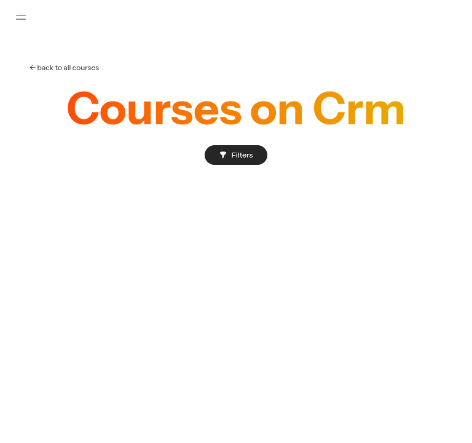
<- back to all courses (64, 67)
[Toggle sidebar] (21, 17)
